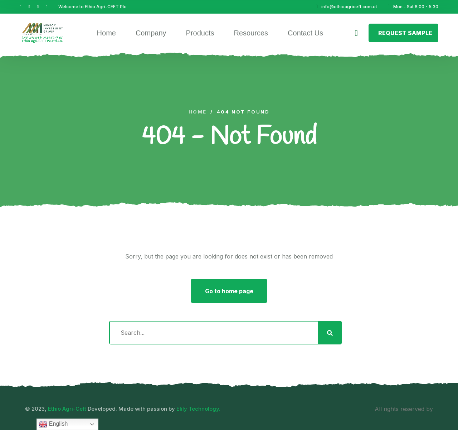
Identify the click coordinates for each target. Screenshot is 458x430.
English (53, 424)
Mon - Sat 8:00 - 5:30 (413, 6)
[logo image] (42, 32)
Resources (251, 33)
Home (106, 33)
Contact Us (305, 33)
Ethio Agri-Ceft (67, 408)
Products (200, 33)
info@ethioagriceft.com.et (346, 6)
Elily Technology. (198, 408)
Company (151, 33)
